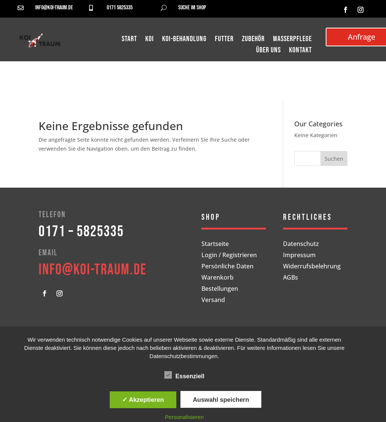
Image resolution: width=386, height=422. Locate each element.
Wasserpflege (292, 39)
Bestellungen (219, 289)
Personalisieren (184, 417)
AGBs (290, 278)
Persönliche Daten (227, 267)
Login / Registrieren (229, 255)
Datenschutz (301, 244)
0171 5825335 (120, 7)
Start (129, 39)
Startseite (215, 244)
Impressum (299, 255)
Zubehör (253, 39)
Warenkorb (217, 278)
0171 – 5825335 (81, 232)
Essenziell (184, 375)
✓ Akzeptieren (143, 399)
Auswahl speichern (221, 399)
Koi (149, 39)
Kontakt (300, 51)
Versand (213, 300)
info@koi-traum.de (54, 7)
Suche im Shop (192, 7)
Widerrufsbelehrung (312, 267)
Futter (224, 39)
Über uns (268, 51)
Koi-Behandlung (184, 39)
